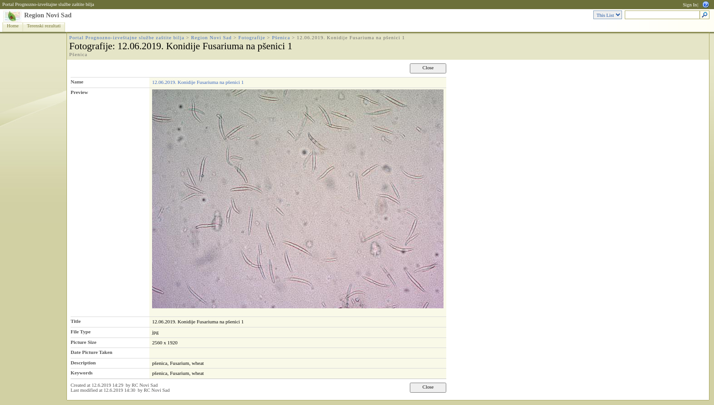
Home (13, 25)
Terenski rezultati (44, 25)
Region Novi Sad (47, 15)
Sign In (690, 4)
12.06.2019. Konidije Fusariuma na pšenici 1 (198, 82)
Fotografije (252, 37)
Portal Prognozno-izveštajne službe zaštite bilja (48, 4)
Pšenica (281, 37)
